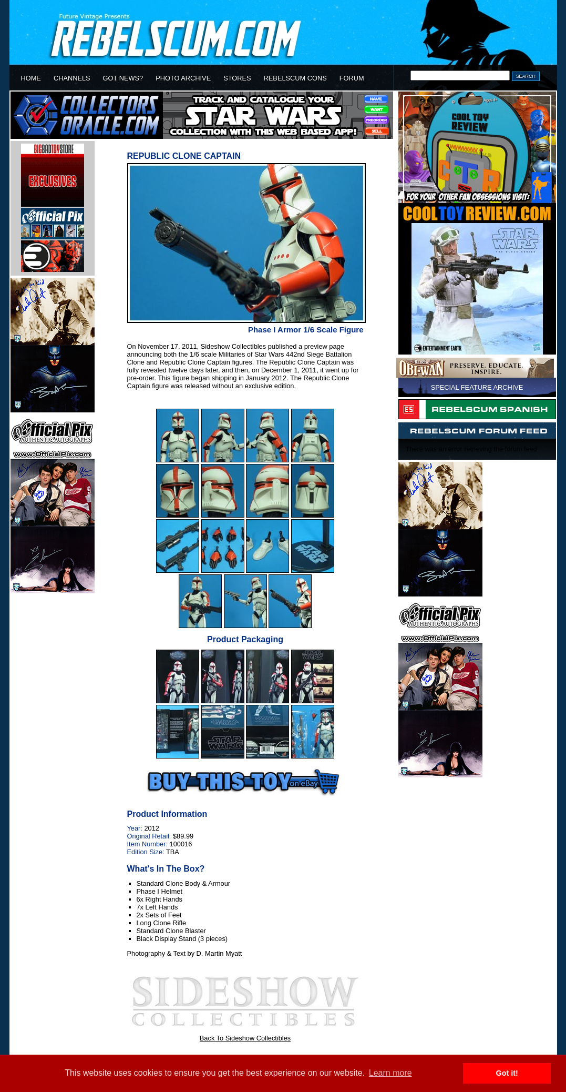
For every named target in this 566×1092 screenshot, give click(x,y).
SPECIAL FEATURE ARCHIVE (477, 387)
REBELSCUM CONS (295, 78)
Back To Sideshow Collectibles (245, 1038)
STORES (237, 78)
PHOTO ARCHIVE (183, 78)
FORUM (351, 78)
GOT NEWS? (123, 78)
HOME (31, 78)
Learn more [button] (390, 1072)
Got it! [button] (507, 1073)
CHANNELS (72, 78)
